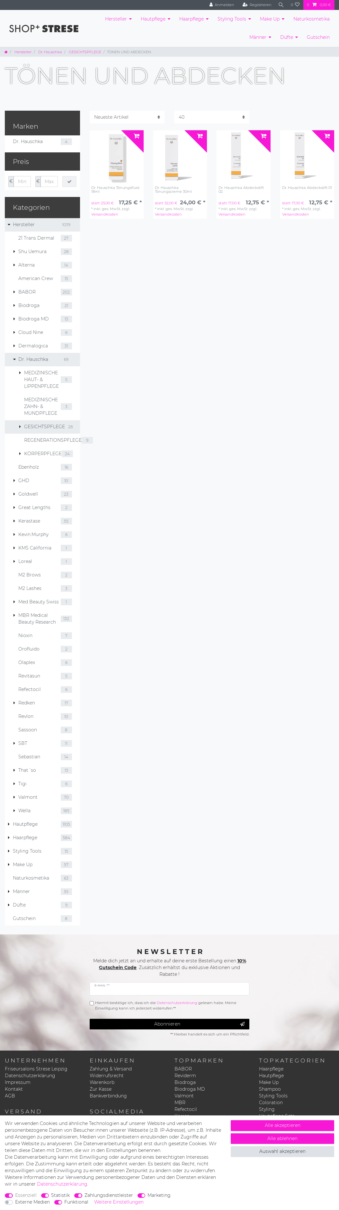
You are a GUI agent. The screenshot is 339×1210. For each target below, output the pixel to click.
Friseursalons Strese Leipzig (36, 1069)
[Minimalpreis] (22, 181)
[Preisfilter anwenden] (69, 181)
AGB (10, 1096)
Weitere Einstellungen (119, 1202)
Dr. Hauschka (49, 52)
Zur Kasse (101, 1089)
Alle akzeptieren (282, 1125)
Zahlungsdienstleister (109, 1195)
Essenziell (26, 1195)
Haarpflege (191, 19)
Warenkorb (102, 1082)
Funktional (76, 1202)
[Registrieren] (256, 5)
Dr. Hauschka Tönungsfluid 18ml (115, 190)
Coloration (271, 1102)
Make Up (270, 19)
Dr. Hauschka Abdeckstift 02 (241, 190)
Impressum (18, 1082)
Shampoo (270, 1089)
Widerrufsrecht (107, 1075)
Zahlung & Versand (111, 1069)
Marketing (159, 1195)
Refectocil (185, 1109)
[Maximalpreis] (49, 181)
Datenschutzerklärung (30, 1075)
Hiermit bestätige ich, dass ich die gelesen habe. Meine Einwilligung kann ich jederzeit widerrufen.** (165, 1005)
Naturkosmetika (311, 19)
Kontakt (14, 1089)
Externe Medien (32, 1202)
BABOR (183, 1069)
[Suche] (280, 5)
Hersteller (116, 19)
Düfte (286, 37)
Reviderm (185, 1075)
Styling (267, 1109)
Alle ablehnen (282, 1138)
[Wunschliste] (295, 5)
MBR (179, 1102)
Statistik (60, 1195)
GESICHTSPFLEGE (84, 52)
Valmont (184, 1096)
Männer (257, 37)
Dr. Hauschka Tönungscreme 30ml (173, 190)
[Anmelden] (221, 5)
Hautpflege (153, 19)
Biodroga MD (189, 1089)
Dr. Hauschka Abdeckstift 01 (307, 188)
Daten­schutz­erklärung (62, 1184)
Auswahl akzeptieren (282, 1151)
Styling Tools (232, 19)
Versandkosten (104, 214)
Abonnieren (199, 1024)
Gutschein (318, 37)
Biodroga (185, 1082)
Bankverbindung (108, 1096)
